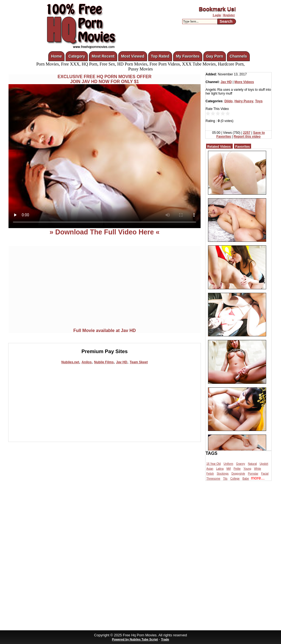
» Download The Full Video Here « (104, 232)
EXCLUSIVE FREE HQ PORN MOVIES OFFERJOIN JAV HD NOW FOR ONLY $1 (104, 79)
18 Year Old (213, 463)
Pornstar (253, 473)
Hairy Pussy (243, 101)
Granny (240, 463)
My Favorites (187, 56)
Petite (237, 468)
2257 (247, 133)
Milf (228, 468)
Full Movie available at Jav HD (104, 330)
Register (229, 15)
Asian (209, 468)
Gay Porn (214, 56)
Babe (246, 478)
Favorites (242, 147)
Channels (238, 56)
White (257, 468)
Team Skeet (139, 362)
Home (56, 56)
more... (258, 478)
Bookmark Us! (217, 9)
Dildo (228, 101)
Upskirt (264, 463)
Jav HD (121, 362)
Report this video (247, 136)
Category (76, 56)
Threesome (213, 478)
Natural (252, 463)
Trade (165, 639)
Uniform (228, 463)
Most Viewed (132, 56)
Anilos (87, 362)
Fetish (210, 473)
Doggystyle (238, 473)
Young (247, 468)
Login (217, 15)
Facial (265, 473)
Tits (225, 478)
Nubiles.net (70, 362)
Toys (259, 101)
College (235, 478)
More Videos (244, 82)
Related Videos (219, 147)
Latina (219, 468)
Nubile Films (104, 362)
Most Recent (103, 56)
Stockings (223, 473)
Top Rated (160, 56)
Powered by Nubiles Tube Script (135, 639)
